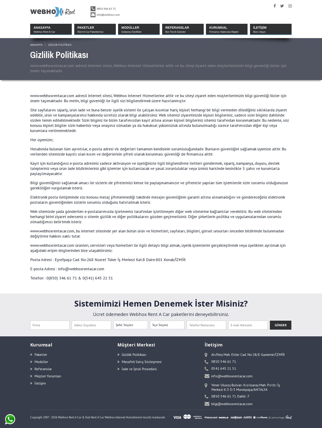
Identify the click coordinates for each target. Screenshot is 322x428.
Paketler (38, 354)
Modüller (39, 361)
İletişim (38, 383)
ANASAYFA (36, 44)
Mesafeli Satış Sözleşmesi (139, 361)
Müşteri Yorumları (45, 376)
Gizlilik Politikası (60, 44)
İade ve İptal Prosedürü (137, 369)
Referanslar (41, 369)
